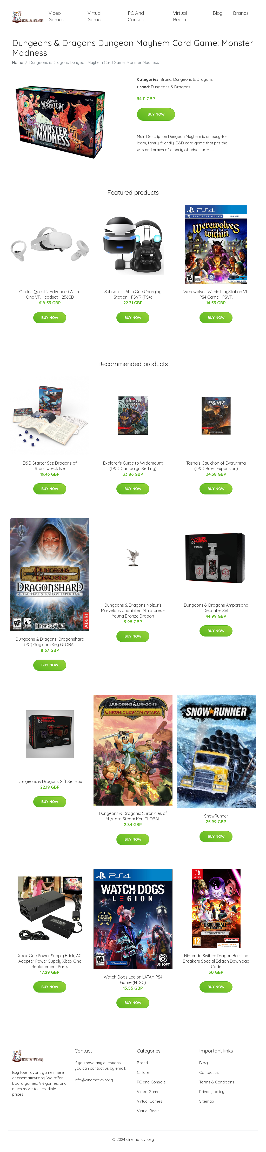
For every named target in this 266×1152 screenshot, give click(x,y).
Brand (166, 83)
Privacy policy (211, 1095)
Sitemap (206, 1104)
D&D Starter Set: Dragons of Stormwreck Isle (50, 469)
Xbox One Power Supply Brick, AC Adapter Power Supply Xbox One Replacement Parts (50, 965)
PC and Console (136, 18)
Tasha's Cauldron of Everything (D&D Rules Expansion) (216, 469)
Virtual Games (95, 18)
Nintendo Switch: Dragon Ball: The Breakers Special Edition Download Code (216, 965)
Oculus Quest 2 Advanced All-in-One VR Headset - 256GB (50, 298)
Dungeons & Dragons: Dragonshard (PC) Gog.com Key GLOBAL (50, 645)
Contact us (209, 1076)
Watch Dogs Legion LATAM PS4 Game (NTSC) (133, 983)
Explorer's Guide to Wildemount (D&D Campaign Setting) (133, 469)
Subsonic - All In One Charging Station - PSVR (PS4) (133, 298)
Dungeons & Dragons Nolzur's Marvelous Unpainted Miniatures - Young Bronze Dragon (133, 614)
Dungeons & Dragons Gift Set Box (50, 785)
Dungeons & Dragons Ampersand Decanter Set (216, 611)
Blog (218, 15)
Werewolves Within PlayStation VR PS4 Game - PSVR (216, 298)
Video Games (56, 18)
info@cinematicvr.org (94, 1083)
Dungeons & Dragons (193, 83)
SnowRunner (216, 819)
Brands (241, 15)
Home (17, 66)
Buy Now (156, 118)
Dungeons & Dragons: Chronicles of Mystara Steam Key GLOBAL (133, 819)
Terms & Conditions (216, 1085)
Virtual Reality (180, 18)
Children (144, 1076)
